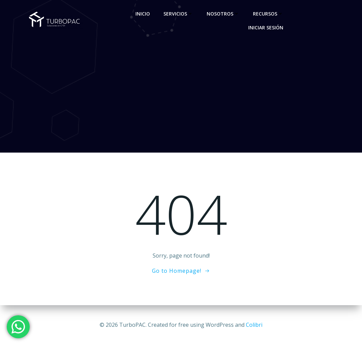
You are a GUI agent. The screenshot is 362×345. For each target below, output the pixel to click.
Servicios (178, 13)
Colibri (254, 324)
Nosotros (223, 13)
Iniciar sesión (265, 27)
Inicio (142, 13)
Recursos (268, 13)
